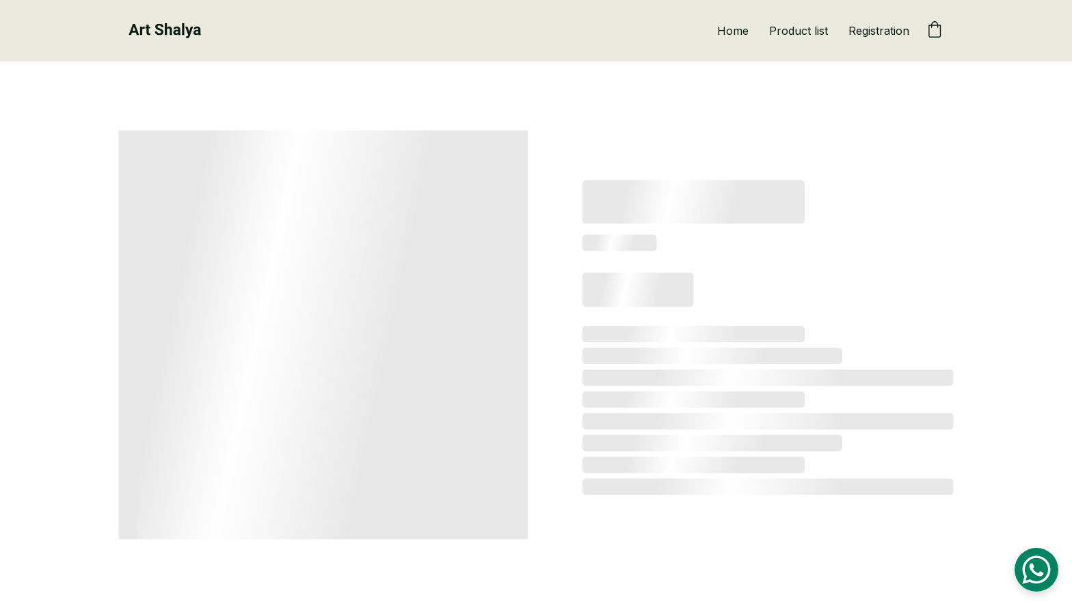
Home (733, 31)
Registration (878, 31)
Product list (798, 31)
